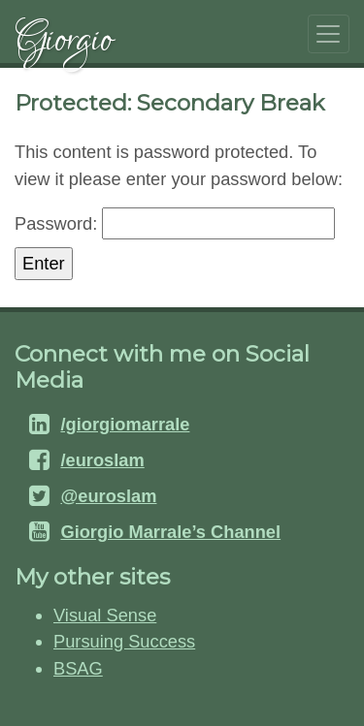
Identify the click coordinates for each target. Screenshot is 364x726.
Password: (175, 223)
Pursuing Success (124, 641)
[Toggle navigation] (328, 34)
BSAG (78, 668)
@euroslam (108, 496)
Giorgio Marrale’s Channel (170, 531)
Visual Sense (104, 615)
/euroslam (102, 460)
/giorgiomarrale (124, 424)
